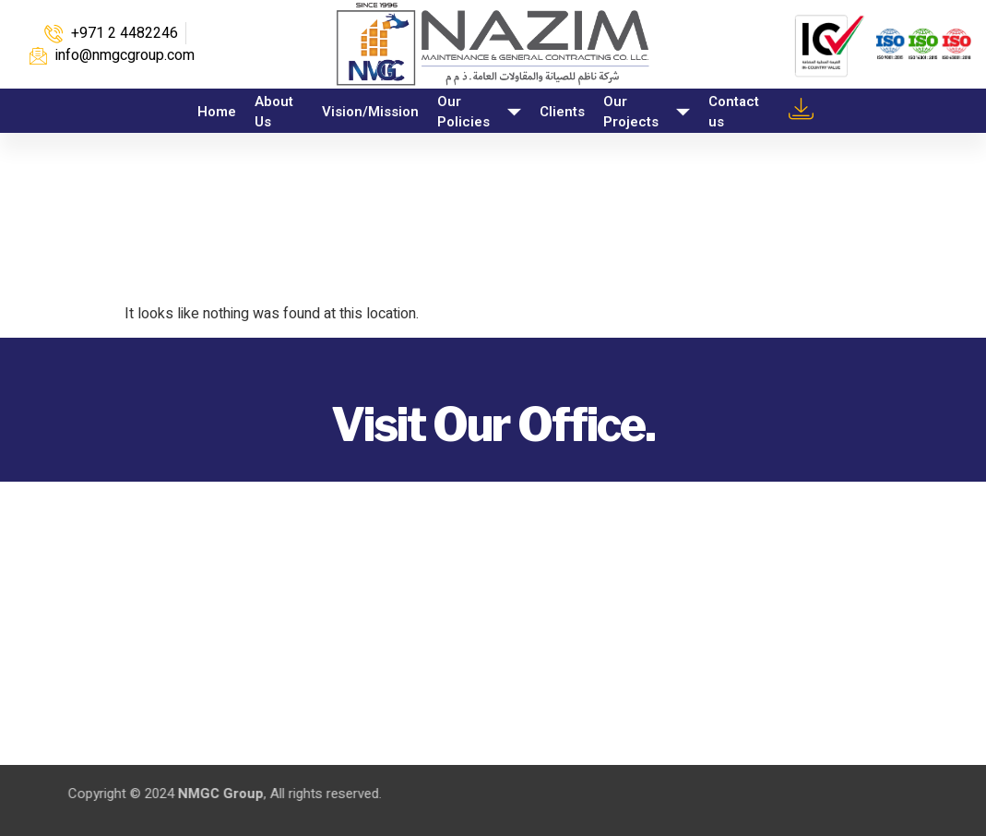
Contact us (733, 112)
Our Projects (646, 112)
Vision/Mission (370, 112)
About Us (274, 112)
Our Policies (479, 112)
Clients (562, 112)
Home (216, 112)
